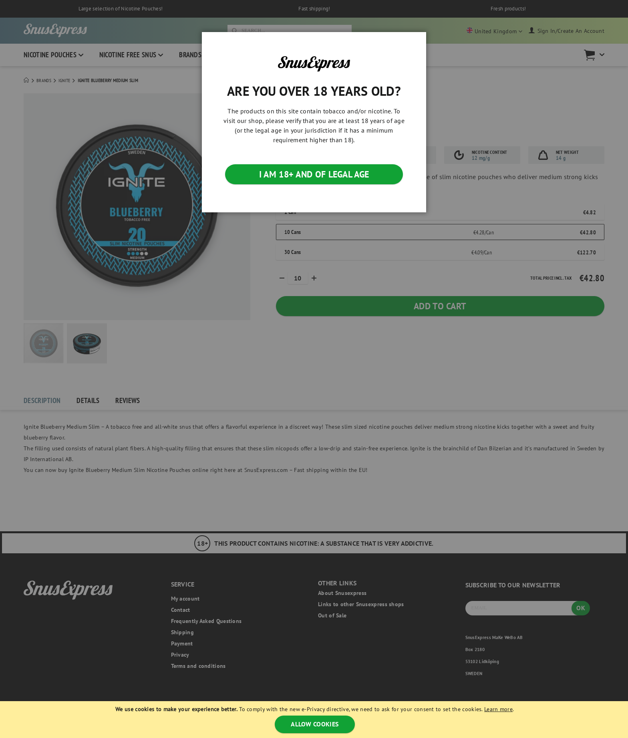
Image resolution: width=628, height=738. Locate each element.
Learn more (498, 709)
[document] (315, 719)
